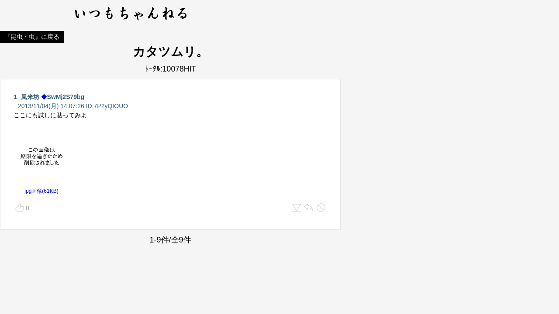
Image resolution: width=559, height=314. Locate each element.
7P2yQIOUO (111, 105)
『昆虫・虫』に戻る (31, 36)
